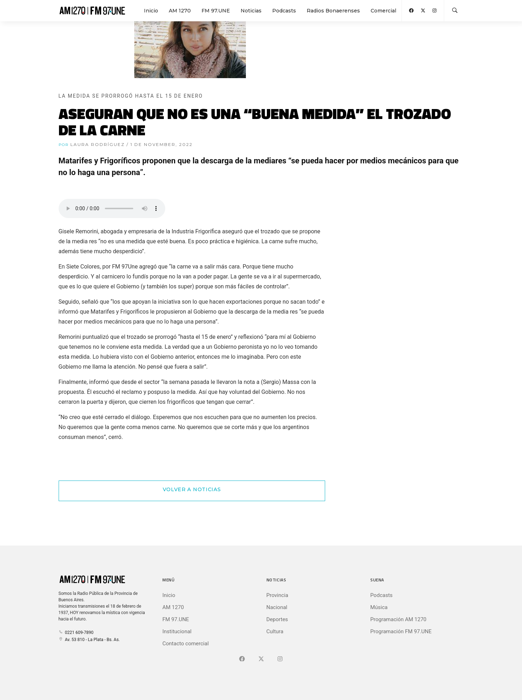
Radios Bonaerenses (333, 10)
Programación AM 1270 (398, 619)
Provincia (278, 595)
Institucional (177, 631)
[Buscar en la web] (455, 10)
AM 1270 (180, 10)
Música (379, 607)
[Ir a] (280, 659)
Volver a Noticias (192, 489)
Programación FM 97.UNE (401, 631)
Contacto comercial (185, 643)
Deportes (277, 619)
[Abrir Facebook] (411, 10)
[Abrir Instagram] (434, 10)
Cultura (275, 631)
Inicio (151, 10)
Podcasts (284, 10)
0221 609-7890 (76, 632)
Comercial (383, 10)
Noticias (251, 10)
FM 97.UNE (215, 10)
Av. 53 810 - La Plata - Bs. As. (89, 639)
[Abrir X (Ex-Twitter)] (423, 10)
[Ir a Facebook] (242, 659)
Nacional (277, 607)
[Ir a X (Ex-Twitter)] (261, 659)
